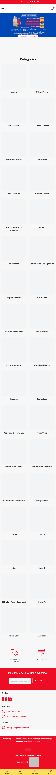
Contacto (37, 741)
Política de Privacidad (30, 739)
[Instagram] (26, 750)
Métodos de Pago (45, 739)
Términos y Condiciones (12, 739)
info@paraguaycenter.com (18, 728)
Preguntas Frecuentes (24, 741)
